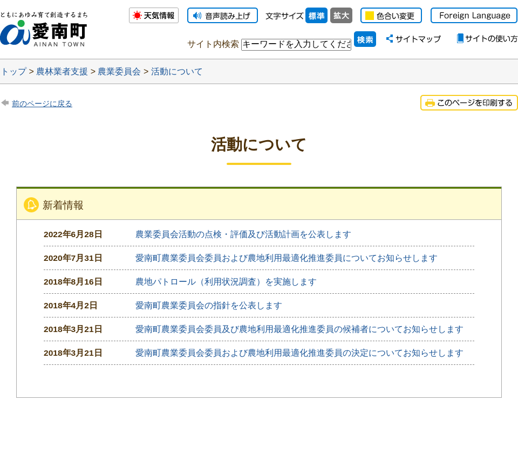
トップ (13, 71)
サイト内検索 (213, 44)
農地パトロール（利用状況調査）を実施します (226, 281)
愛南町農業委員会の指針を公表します (208, 305)
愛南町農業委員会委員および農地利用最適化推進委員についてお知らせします (286, 258)
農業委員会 (119, 71)
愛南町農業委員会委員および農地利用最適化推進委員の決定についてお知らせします (299, 352)
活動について (177, 71)
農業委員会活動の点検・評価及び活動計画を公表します (243, 234)
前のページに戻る (42, 103)
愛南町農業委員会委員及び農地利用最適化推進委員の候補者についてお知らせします (299, 329)
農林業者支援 (62, 71)
